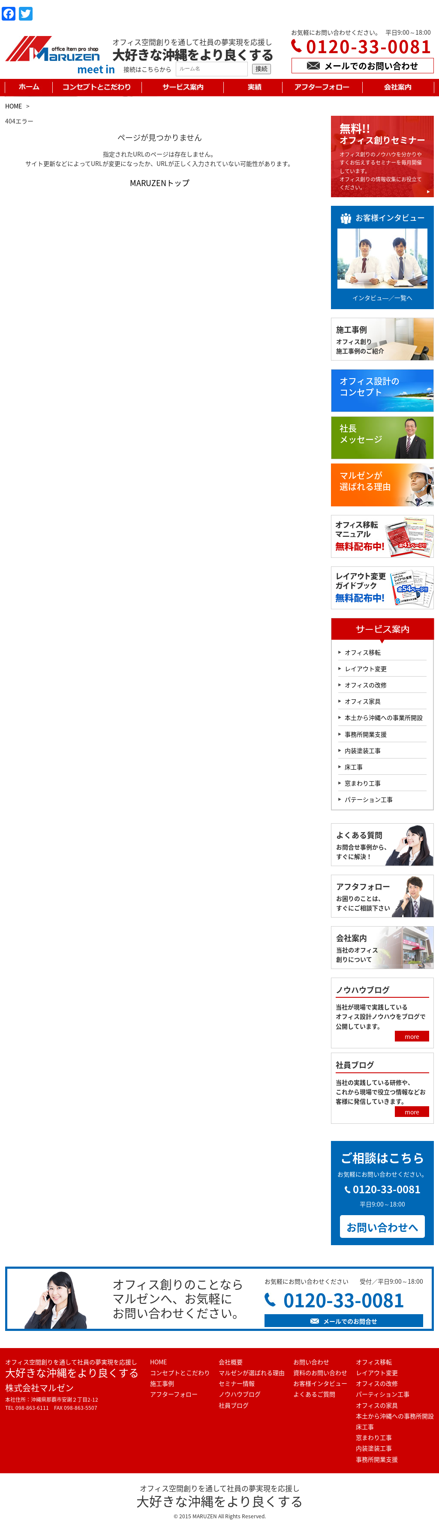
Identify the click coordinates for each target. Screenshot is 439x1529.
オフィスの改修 (366, 684)
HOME (13, 106)
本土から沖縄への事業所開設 (384, 717)
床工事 (354, 766)
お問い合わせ (311, 1361)
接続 (262, 68)
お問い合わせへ (382, 1227)
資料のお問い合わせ (320, 1372)
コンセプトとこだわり (180, 1372)
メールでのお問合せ (343, 1321)
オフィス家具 (363, 701)
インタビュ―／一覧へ (382, 297)
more (412, 1036)
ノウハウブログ (240, 1394)
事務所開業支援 (366, 734)
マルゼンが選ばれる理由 (252, 1372)
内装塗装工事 (363, 750)
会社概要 (231, 1361)
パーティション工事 (382, 1394)
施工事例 (162, 1383)
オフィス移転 (363, 652)
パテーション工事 (369, 799)
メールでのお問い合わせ (362, 66)
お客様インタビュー (320, 1383)
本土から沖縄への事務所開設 (395, 1416)
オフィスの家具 (377, 1405)
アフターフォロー (174, 1394)
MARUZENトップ (159, 183)
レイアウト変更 (366, 668)
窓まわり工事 (363, 783)
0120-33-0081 (369, 46)
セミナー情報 (237, 1383)
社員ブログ (234, 1405)
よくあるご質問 (314, 1394)
